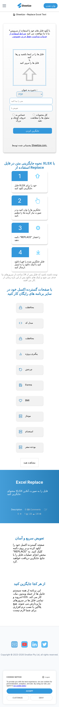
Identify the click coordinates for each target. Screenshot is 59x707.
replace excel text (36, 14)
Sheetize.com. (39, 145)
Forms (28, 384)
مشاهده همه (29, 462)
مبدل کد (29, 322)
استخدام (29, 431)
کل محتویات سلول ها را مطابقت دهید (39, 117)
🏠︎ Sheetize (19, 14)
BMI (27, 400)
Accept (29, 691)
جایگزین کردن (32, 130)
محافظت (29, 307)
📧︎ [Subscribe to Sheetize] (14, 644)
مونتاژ (28, 415)
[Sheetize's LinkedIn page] (34, 644)
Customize (18, 698)
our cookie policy (19, 686)
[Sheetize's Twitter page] (44, 644)
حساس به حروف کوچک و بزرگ (18, 117)
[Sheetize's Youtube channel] (24, 644)
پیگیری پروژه (31, 353)
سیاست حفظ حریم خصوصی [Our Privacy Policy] (26, 36)
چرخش (28, 369)
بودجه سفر (30, 446)
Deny (41, 698)
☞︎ (46, 509)
